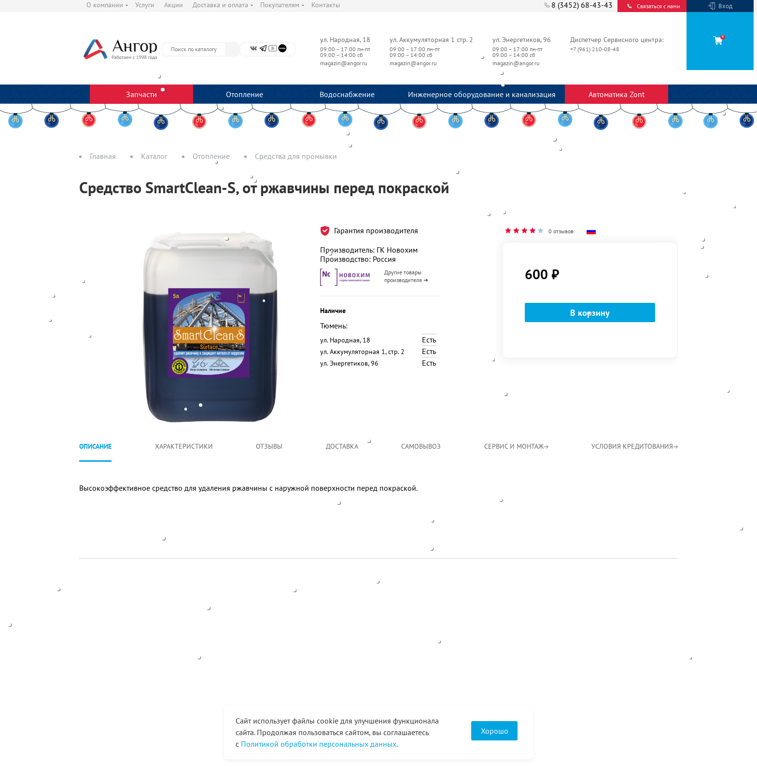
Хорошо (494, 731)
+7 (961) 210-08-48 (595, 49)
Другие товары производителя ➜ (406, 276)
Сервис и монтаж (516, 446)
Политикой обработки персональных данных (318, 744)
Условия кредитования (634, 446)
